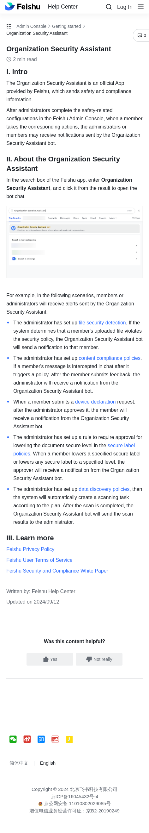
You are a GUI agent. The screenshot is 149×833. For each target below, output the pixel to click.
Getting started (66, 26)
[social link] (16, 739)
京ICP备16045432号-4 (74, 796)
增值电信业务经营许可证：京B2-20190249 (74, 810)
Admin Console (31, 26)
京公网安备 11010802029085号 (74, 803)
